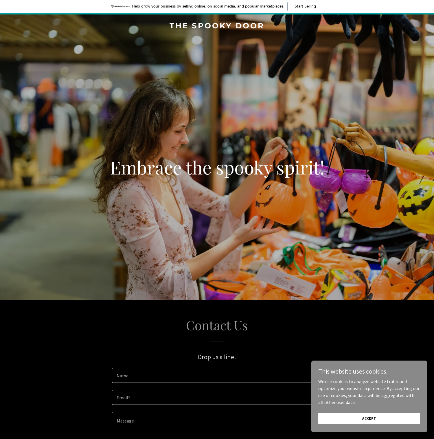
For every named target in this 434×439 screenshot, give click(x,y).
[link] (217, 27)
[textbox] (217, 375)
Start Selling (305, 6)
